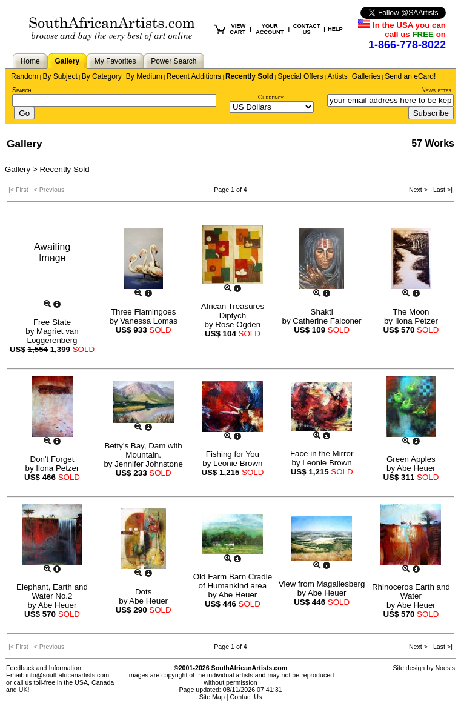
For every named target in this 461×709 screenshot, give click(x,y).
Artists (337, 76)
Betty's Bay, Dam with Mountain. (143, 450)
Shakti (322, 311)
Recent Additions (194, 76)
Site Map (212, 697)
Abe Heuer (416, 468)
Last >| (441, 189)
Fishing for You (232, 454)
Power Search (173, 61)
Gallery (67, 61)
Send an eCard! (410, 76)
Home (30, 61)
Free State (52, 322)
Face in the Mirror (321, 453)
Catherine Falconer (327, 320)
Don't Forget (52, 459)
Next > (419, 189)
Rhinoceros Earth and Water (411, 591)
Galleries (366, 76)
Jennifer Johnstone (148, 463)
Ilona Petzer (416, 320)
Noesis (445, 667)
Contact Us (246, 697)
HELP (335, 29)
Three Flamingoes (143, 311)
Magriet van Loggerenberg (52, 336)
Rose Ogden (237, 324)
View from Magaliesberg (322, 583)
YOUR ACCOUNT (270, 29)
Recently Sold (249, 76)
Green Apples (411, 459)
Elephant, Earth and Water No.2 (52, 591)
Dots (143, 591)
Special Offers (300, 76)
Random (24, 76)
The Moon (411, 311)
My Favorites (115, 61)
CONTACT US (306, 29)
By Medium (144, 76)
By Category (102, 76)
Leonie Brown (238, 463)
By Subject (59, 76)
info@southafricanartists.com (68, 675)
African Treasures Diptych (232, 311)
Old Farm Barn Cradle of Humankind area (232, 581)
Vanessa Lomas (148, 320)
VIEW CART (237, 29)
